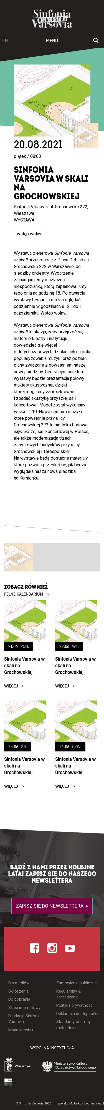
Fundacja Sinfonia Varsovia (24, 1019)
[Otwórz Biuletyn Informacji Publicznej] (8, 1082)
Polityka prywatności (74, 1005)
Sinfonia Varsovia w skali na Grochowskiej (24, 665)
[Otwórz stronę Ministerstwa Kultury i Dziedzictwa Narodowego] (69, 1066)
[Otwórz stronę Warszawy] (18, 1065)
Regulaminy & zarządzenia (68, 994)
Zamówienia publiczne (76, 983)
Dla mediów (18, 983)
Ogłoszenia (18, 991)
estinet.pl (97, 1103)
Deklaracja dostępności (77, 1013)
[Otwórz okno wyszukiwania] (95, 40)
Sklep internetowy (24, 1007)
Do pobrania (19, 999)
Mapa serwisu (20, 1030)
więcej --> (14, 686)
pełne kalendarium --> (26, 594)
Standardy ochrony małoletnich (73, 1024)
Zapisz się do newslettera (50, 906)
